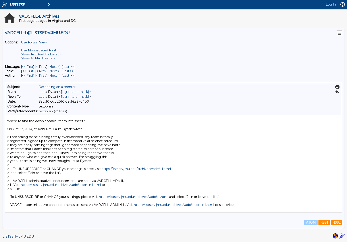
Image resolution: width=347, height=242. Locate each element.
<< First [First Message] (27, 67)
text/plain (46, 111)
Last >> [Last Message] (68, 67)
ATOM (311, 222)
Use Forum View (34, 42)
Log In (331, 4)
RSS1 (324, 222)
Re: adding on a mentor (57, 87)
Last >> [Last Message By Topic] (68, 71)
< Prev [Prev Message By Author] (41, 76)
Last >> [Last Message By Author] (68, 76)
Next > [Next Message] (54, 67)
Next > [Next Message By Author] (54, 76)
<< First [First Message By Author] (27, 76)
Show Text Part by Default (41, 54)
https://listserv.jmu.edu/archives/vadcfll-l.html (136, 169)
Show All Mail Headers (38, 58)
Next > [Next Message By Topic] (54, 71)
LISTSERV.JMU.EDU (18, 236)
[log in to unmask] (75, 92)
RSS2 (336, 222)
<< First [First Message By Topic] (27, 71)
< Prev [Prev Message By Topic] (41, 71)
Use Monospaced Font (38, 50)
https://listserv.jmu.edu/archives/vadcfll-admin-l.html (61, 185)
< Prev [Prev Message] (41, 67)
